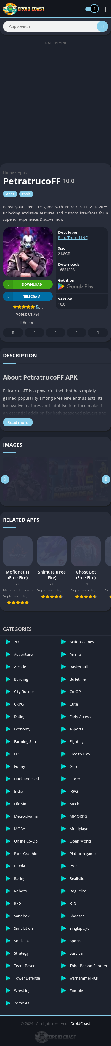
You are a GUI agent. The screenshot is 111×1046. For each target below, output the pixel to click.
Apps (22, 172)
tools (26, 193)
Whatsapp (98, 333)
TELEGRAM (21, 296)
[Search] (55, 26)
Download (22, 284)
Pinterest (56, 333)
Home (8, 172)
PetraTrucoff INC (73, 237)
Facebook (13, 333)
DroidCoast (80, 1023)
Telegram (77, 333)
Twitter (35, 333)
